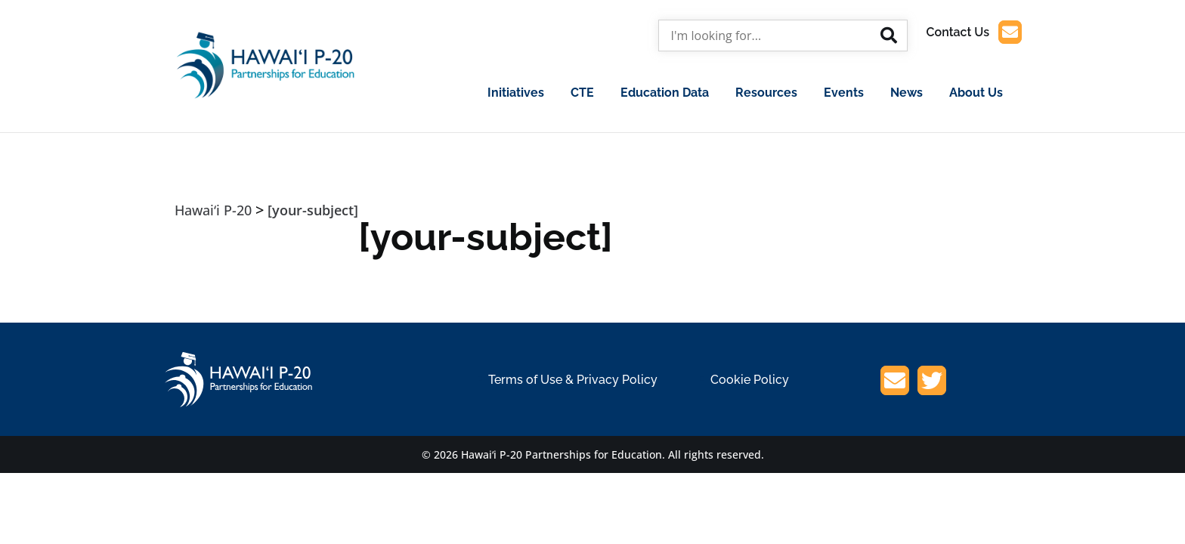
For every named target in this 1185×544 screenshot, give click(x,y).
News (906, 92)
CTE (582, 92)
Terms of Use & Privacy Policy (572, 379)
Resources (766, 92)
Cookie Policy (749, 379)
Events (844, 92)
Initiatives (515, 92)
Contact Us (974, 32)
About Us (976, 92)
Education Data (664, 92)
